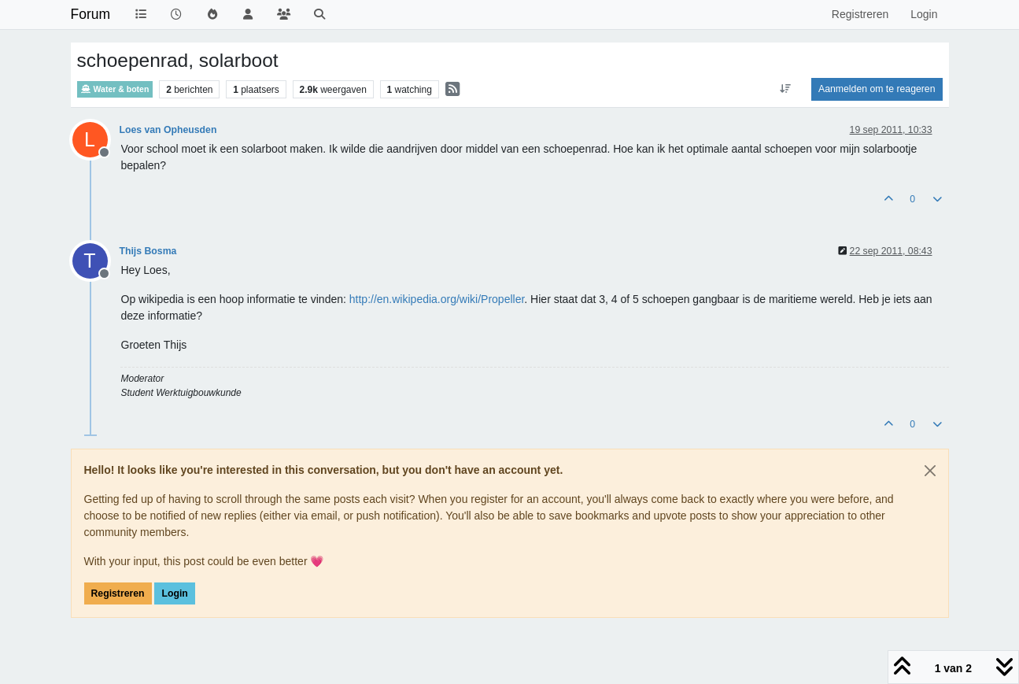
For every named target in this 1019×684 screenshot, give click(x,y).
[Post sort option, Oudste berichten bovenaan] (786, 89)
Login (174, 593)
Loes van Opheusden (168, 129)
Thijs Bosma (148, 251)
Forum (91, 14)
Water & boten (115, 89)
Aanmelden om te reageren (876, 88)
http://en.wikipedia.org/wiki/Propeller (437, 299)
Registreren (118, 593)
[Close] (930, 470)
